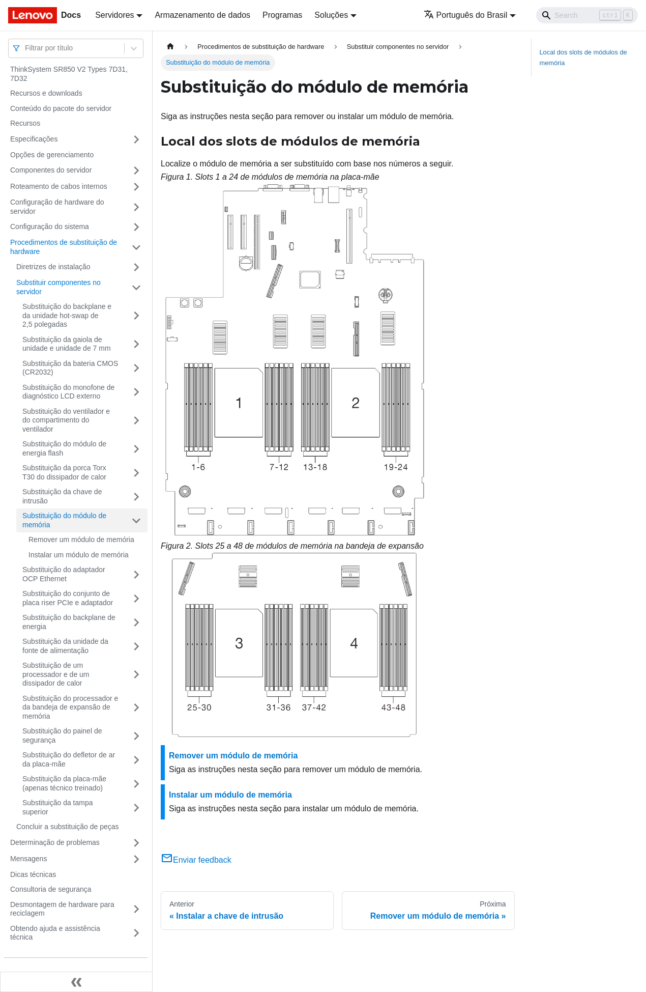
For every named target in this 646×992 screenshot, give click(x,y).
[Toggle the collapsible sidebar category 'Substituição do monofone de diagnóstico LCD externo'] (136, 392)
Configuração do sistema (49, 226)
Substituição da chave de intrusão (62, 496)
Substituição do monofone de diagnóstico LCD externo (68, 392)
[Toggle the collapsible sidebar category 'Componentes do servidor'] (136, 170)
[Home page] (170, 46)
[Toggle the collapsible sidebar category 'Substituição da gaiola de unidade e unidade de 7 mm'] (136, 344)
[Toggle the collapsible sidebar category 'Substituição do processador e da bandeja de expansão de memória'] (136, 707)
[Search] (587, 15)
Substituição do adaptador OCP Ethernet (63, 574)
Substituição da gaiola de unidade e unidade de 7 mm (66, 344)
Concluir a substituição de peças (67, 827)
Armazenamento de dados (202, 15)
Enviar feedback (196, 860)
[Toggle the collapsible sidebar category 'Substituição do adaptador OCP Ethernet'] (136, 574)
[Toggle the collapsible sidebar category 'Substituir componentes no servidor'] (136, 287)
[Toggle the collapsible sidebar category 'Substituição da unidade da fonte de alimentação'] (136, 646)
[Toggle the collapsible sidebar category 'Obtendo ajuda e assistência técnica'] (136, 933)
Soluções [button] (331, 15)
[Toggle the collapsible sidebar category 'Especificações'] (136, 139)
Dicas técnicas (33, 874)
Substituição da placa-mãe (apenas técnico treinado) (64, 783)
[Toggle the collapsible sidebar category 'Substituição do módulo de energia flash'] (136, 449)
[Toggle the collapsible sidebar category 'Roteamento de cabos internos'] (136, 187)
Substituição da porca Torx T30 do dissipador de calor (64, 472)
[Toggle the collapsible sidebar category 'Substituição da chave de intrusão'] (136, 496)
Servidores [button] (114, 15)
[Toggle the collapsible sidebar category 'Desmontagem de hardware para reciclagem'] (136, 909)
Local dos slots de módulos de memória (583, 57)
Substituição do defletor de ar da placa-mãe (68, 759)
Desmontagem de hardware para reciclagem (62, 909)
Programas (282, 15)
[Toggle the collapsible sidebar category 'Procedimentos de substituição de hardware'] (136, 247)
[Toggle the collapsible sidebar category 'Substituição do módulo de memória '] (136, 520)
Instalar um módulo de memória (78, 555)
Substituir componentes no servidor (58, 287)
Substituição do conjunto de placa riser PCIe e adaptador (67, 598)
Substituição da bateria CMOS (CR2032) (70, 368)
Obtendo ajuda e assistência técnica (55, 933)
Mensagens (28, 859)
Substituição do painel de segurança (62, 735)
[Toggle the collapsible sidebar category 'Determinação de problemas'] (136, 843)
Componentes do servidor (51, 170)
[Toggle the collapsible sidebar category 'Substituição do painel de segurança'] (136, 736)
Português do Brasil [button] (466, 15)
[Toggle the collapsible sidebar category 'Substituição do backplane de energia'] (136, 622)
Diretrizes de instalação (53, 267)
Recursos (25, 123)
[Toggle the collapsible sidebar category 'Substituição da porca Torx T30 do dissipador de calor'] (136, 473)
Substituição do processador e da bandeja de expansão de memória (70, 707)
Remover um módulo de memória (81, 539)
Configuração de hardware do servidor (57, 206)
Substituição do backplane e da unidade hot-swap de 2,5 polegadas (66, 315)
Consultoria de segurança (51, 889)
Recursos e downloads (46, 93)
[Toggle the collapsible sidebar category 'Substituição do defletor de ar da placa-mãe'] (136, 760)
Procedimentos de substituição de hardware (63, 247)
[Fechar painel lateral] (76, 982)
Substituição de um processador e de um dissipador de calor (56, 674)
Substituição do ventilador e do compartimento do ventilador (66, 420)
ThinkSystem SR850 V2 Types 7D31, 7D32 (69, 73)
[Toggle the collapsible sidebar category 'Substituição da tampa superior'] (136, 807)
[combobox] (26, 48)
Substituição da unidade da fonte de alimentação (65, 646)
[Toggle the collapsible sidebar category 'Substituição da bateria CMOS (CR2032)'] (136, 368)
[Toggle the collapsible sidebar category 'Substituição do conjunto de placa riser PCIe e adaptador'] (136, 598)
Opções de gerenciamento (52, 155)
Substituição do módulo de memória (64, 520)
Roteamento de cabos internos (58, 186)
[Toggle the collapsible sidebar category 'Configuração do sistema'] (136, 227)
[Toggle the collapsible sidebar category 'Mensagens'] (136, 859)
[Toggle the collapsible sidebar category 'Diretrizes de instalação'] (136, 267)
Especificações (33, 139)
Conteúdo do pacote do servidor (60, 108)
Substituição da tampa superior (57, 807)
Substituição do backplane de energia (68, 622)
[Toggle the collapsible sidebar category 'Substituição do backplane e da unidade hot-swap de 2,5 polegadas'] (136, 315)
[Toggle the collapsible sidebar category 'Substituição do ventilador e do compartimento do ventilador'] (136, 420)
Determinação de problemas (55, 842)
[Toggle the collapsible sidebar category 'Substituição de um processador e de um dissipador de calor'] (136, 674)
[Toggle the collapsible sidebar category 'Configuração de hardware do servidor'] (136, 207)
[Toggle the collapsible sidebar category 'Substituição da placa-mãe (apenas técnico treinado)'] (136, 784)
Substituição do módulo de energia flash (64, 448)
